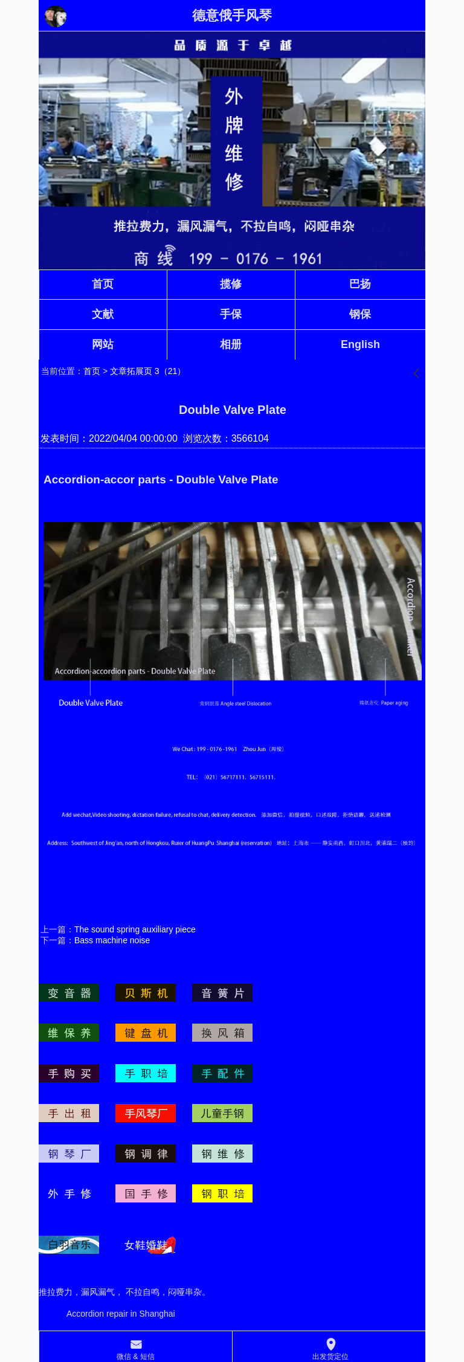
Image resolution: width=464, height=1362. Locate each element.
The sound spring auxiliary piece (135, 929)
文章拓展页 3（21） (147, 371)
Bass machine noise (112, 940)
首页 (91, 371)
